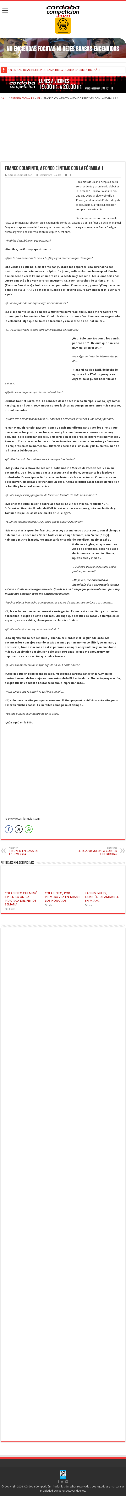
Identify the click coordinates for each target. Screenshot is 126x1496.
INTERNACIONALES (22, 98)
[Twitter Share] (19, 829)
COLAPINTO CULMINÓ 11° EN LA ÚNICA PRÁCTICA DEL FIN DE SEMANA (21, 898)
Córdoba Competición (20, 175)
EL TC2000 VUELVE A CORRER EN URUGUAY (96, 851)
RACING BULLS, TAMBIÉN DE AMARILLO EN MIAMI (102, 897)
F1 (38, 98)
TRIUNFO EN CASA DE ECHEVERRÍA (30, 851)
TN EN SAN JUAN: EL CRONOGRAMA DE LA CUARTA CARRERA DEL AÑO (54, 69)
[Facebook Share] (9, 829)
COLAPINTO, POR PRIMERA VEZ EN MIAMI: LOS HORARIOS (63, 897)
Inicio (4, 98)
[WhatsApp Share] (29, 829)
